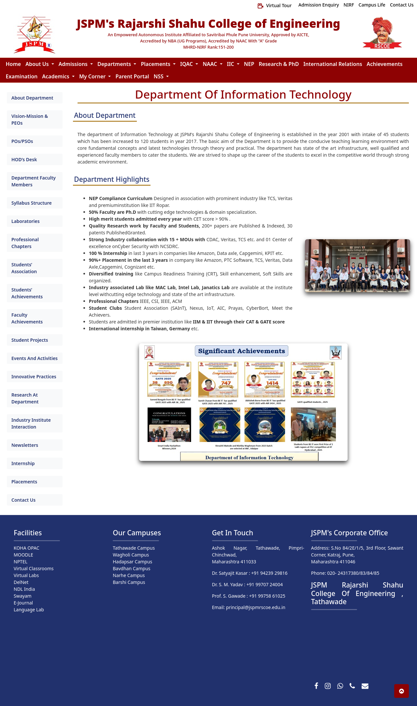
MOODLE (23, 555)
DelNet (21, 582)
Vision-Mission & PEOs (29, 119)
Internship (23, 463)
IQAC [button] (187, 64)
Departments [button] (114, 64)
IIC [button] (231, 64)
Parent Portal (132, 76)
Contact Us (23, 500)
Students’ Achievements (27, 293)
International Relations (332, 64)
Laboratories (25, 221)
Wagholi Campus (131, 555)
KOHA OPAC (26, 548)
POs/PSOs (22, 141)
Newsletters (24, 445)
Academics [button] (56, 76)
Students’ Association (24, 268)
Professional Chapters (25, 242)
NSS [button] (159, 76)
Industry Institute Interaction (31, 423)
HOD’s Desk (24, 159)
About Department (32, 98)
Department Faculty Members (33, 181)
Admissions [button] (74, 64)
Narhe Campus (129, 575)
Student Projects (29, 340)
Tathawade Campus (134, 548)
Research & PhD (279, 64)
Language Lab (29, 609)
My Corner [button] (93, 76)
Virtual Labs (26, 575)
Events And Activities (34, 358)
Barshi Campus (129, 582)
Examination (22, 76)
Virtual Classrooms (34, 568)
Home (13, 64)
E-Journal (23, 603)
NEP (249, 64)
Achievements (385, 64)
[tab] (35, 97)
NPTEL (20, 561)
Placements (24, 482)
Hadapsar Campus (132, 561)
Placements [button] (156, 64)
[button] (401, 691)
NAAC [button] (210, 64)
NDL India (24, 589)
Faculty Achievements (27, 318)
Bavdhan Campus (131, 568)
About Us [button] (37, 64)
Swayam (23, 596)
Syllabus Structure (31, 203)
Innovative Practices (33, 376)
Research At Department (24, 398)
